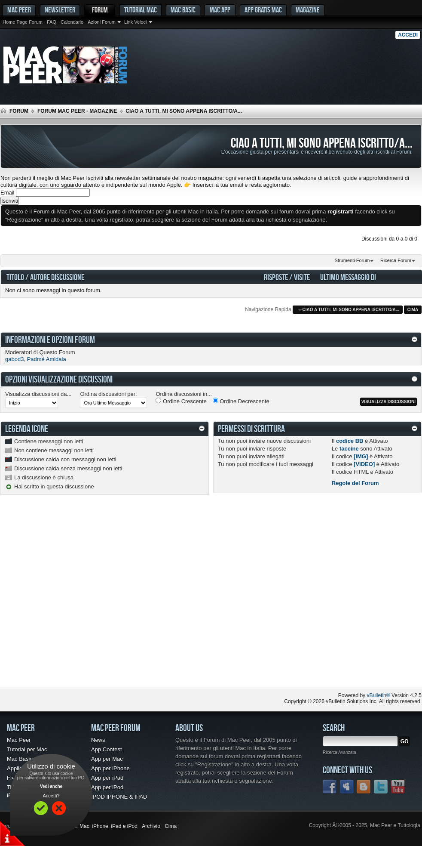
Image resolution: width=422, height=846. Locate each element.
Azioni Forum (102, 22)
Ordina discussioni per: (108, 394)
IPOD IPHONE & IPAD (119, 797)
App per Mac (107, 759)
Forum (100, 10)
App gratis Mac (263, 10)
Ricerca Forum (395, 260)
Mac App (220, 10)
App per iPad (107, 778)
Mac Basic (183, 10)
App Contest (106, 749)
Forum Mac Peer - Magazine (77, 111)
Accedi (408, 35)
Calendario (72, 22)
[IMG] (361, 456)
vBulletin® (378, 695)
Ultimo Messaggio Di (348, 276)
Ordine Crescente (181, 401)
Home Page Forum (23, 22)
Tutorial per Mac (27, 749)
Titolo (15, 276)
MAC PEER (19, 10)
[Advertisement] (85, 597)
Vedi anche (51, 786)
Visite (302, 276)
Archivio (151, 826)
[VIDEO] (364, 464)
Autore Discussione (57, 276)
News (98, 740)
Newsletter (60, 10)
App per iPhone (110, 768)
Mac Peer (19, 740)
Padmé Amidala (46, 359)
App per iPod (107, 787)
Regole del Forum (355, 483)
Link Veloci (135, 22)
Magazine (308, 10)
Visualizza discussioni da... (38, 394)
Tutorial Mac (140, 10)
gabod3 (14, 359)
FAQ (51, 22)
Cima (413, 309)
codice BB (350, 441)
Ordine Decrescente (241, 401)
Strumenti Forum (352, 260)
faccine (349, 448)
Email (7, 192)
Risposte (276, 276)
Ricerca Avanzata (339, 752)
